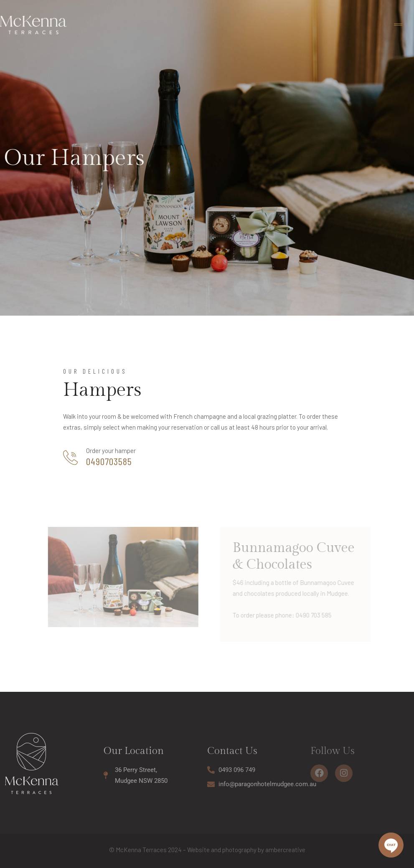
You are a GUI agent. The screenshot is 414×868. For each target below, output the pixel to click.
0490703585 (109, 461)
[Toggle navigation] (398, 24)
